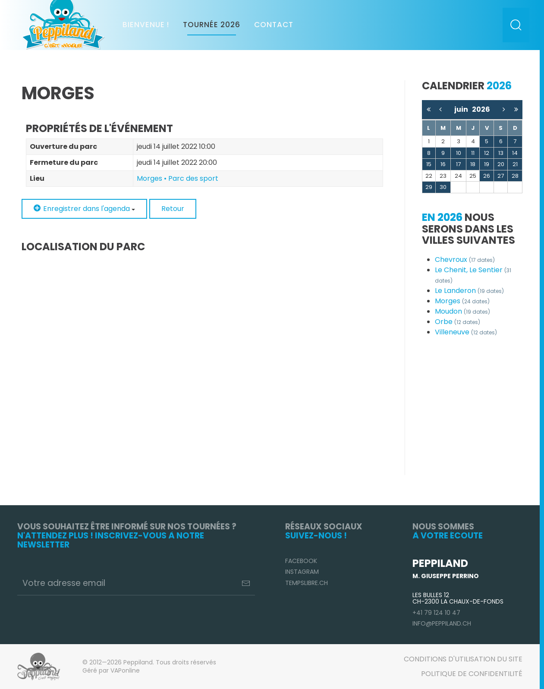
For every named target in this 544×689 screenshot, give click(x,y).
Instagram (302, 571)
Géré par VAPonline (111, 670)
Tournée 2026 (211, 24)
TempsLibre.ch (306, 583)
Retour (172, 209)
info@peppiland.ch (441, 623)
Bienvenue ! (146, 24)
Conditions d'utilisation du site (463, 659)
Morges (462, 301)
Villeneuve (466, 332)
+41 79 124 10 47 (436, 612)
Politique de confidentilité (471, 674)
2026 (481, 109)
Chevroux (465, 259)
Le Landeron (469, 291)
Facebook (301, 561)
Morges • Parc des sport (177, 178)
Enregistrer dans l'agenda (84, 209)
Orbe (457, 322)
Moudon (462, 311)
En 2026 (442, 217)
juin (463, 109)
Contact (273, 24)
